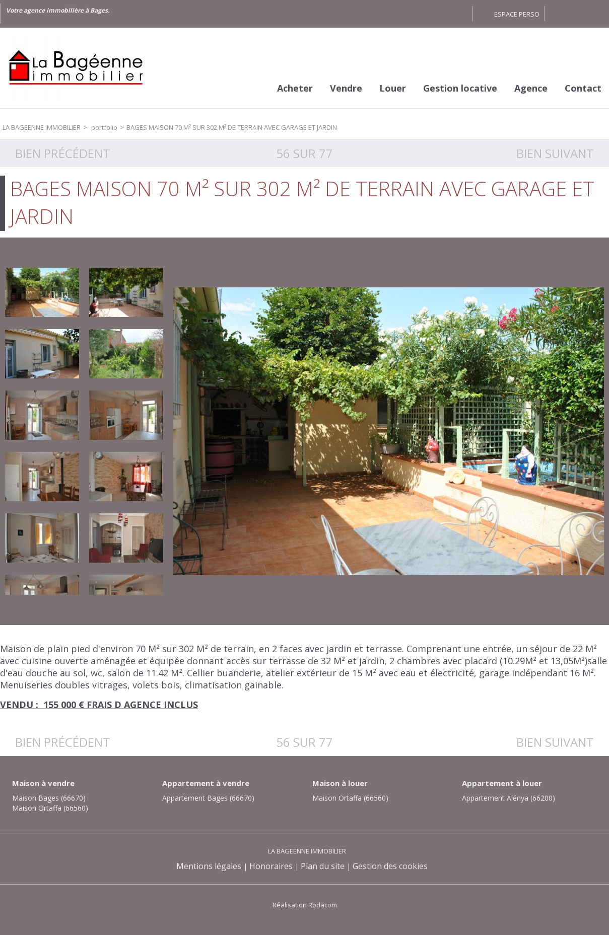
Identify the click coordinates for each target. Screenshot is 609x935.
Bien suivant (555, 153)
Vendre (346, 88)
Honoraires (271, 866)
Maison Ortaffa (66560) (50, 808)
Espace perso (516, 14)
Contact (583, 88)
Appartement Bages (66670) (208, 798)
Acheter (295, 88)
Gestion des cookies (390, 866)
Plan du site (323, 866)
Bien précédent (62, 153)
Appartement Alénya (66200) (508, 798)
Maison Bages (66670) (49, 798)
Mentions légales (208, 866)
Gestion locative (460, 88)
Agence (531, 88)
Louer (392, 88)
